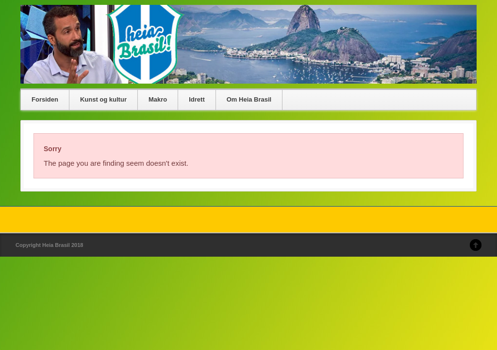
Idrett (197, 99)
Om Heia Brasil (249, 99)
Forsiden (45, 99)
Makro (158, 99)
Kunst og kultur (103, 99)
